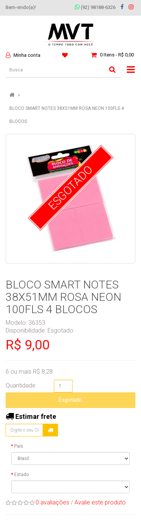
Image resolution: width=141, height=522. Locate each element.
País (18, 446)
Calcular (50, 430)
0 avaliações (52, 502)
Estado (21, 474)
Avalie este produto (100, 502)
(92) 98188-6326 (95, 7)
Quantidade (21, 385)
